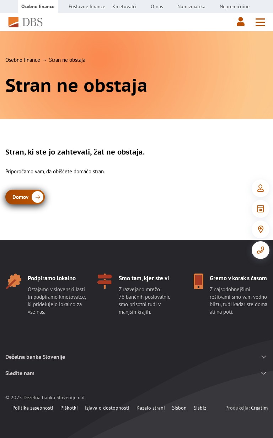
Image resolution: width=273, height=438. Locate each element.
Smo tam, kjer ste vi (144, 278)
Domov (28, 198)
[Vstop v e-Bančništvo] (260, 188)
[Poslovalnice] (260, 229)
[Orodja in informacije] (260, 209)
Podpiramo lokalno (52, 278)
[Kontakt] (260, 250)
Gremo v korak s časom (238, 278)
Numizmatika (191, 6)
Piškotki (69, 408)
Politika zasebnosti (32, 408)
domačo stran (89, 171)
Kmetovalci (124, 6)
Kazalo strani (150, 408)
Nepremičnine (235, 6)
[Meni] (260, 22)
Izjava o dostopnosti (107, 408)
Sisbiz (200, 408)
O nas (157, 6)
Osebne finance (37, 6)
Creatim (259, 408)
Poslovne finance (87, 6)
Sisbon (179, 408)
